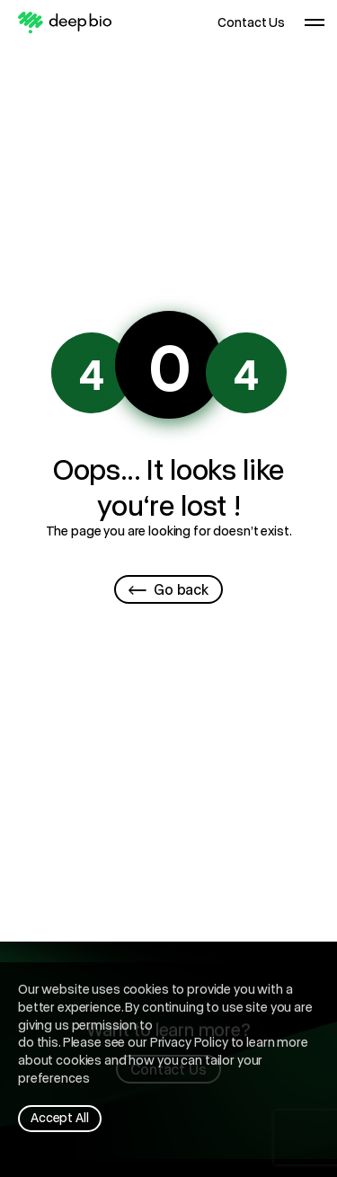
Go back (168, 588)
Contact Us (251, 22)
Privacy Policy (189, 1041)
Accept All (60, 1117)
